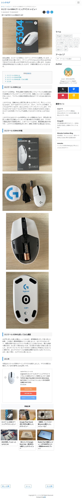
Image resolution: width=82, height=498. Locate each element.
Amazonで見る (28, 389)
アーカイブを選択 (64, 59)
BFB (44, 497)
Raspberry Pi (68, 36)
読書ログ (59, 49)
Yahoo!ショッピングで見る (28, 398)
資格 (66, 46)
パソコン (68, 43)
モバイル (75, 43)
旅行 (66, 49)
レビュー (59, 46)
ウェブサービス (61, 39)
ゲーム (76, 39)
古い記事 (49, 486)
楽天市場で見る (28, 393)
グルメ (70, 39)
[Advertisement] (27, 466)
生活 (76, 46)
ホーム (28, 486)
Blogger (59, 36)
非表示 (29, 73)
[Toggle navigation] (78, 2)
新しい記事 (5, 486)
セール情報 (60, 43)
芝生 (71, 46)
